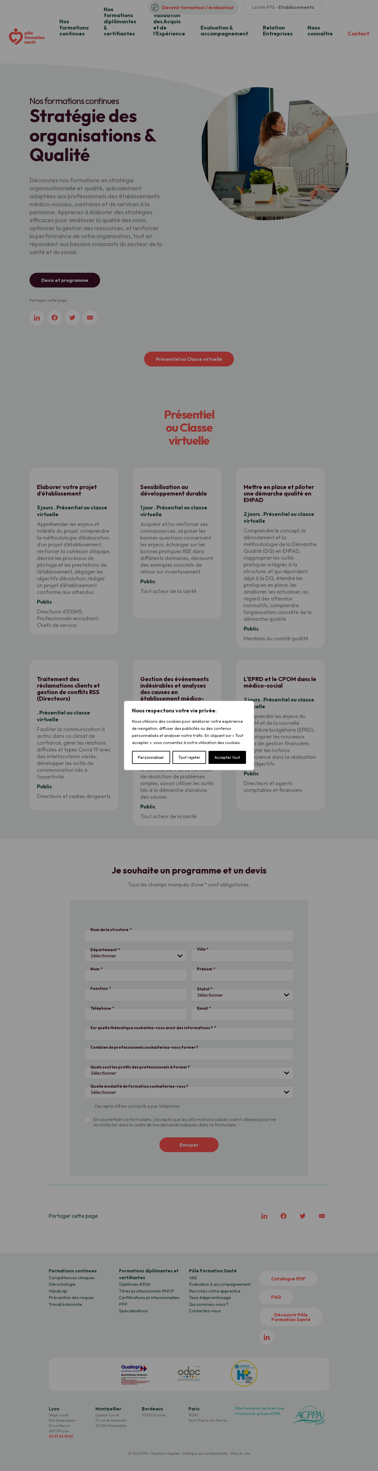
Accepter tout (227, 757)
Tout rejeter (189, 757)
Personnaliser (151, 757)
